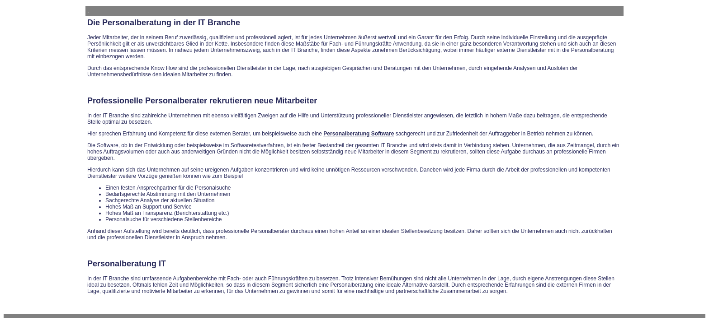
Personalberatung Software (358, 133)
